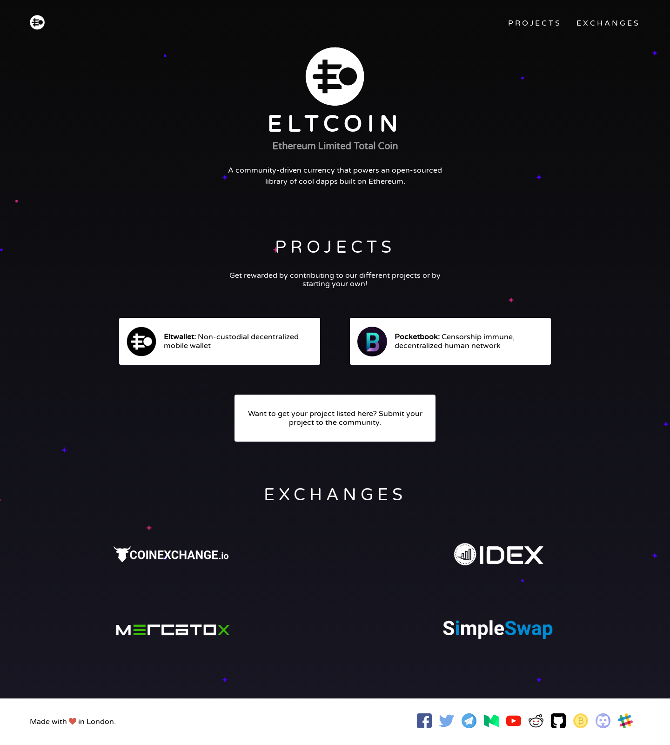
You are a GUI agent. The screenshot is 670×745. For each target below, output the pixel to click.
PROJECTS (535, 23)
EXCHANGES (608, 23)
